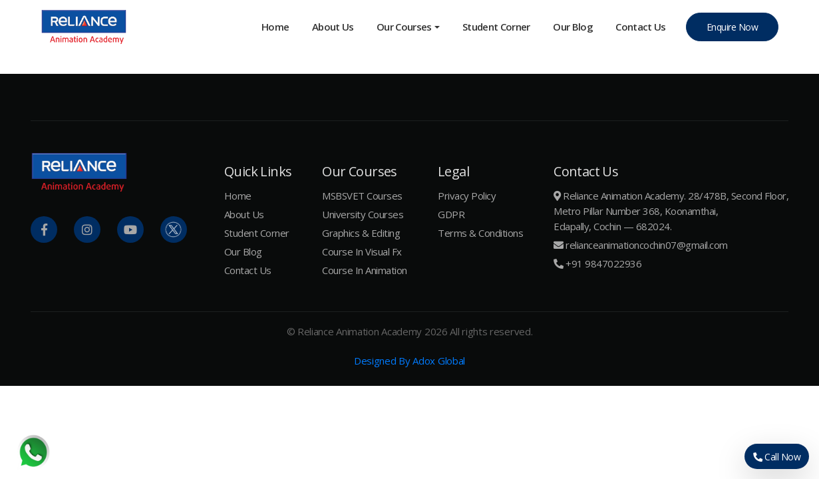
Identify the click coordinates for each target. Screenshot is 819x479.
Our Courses (404, 26)
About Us (333, 26)
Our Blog (573, 26)
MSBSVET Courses (362, 195)
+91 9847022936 (603, 263)
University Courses (362, 214)
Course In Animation (364, 270)
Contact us (640, 26)
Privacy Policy (467, 195)
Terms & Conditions (480, 233)
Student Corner (496, 26)
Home (275, 26)
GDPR (451, 214)
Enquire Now (732, 27)
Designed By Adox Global (409, 360)
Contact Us (247, 270)
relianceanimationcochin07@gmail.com (647, 244)
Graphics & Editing (361, 233)
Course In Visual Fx (362, 251)
